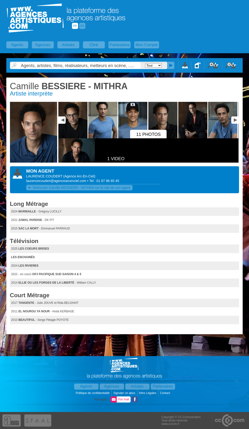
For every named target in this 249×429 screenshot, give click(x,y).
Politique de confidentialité (93, 393)
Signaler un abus (124, 393)
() (79, 176)
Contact (165, 393)
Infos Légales (148, 393)
